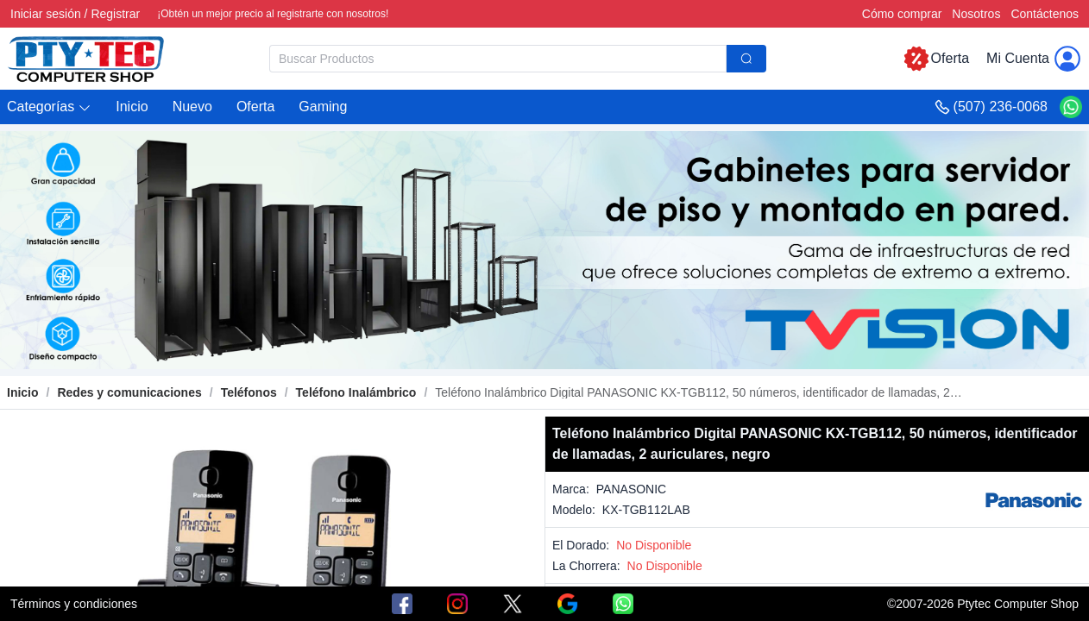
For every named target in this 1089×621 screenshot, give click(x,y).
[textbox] (498, 59)
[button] (49, 107)
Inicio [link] (23, 392)
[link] (129, 392)
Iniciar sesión (45, 14)
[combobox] (517, 58)
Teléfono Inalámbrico (356, 392)
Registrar (115, 14)
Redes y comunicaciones (129, 392)
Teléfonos (249, 392)
